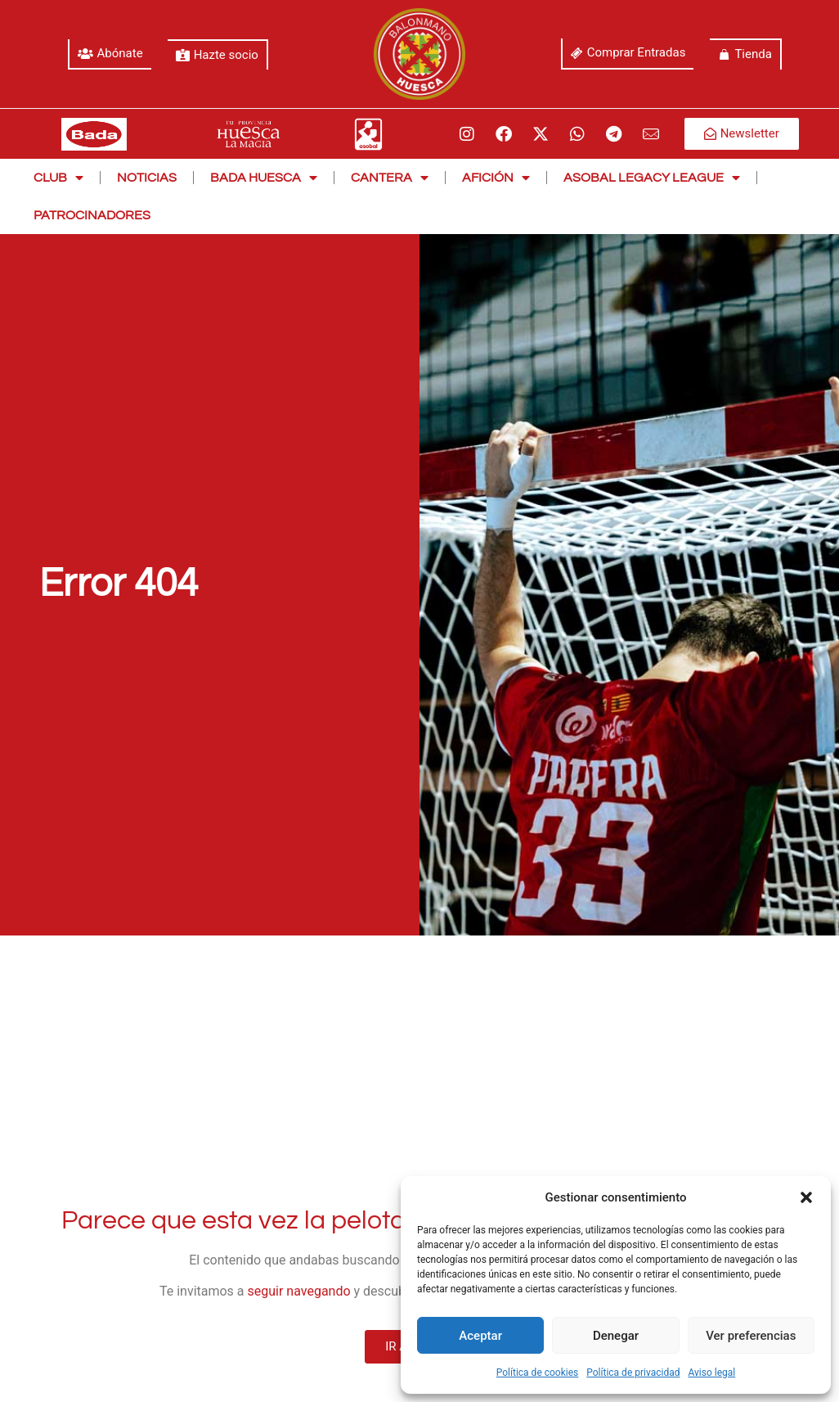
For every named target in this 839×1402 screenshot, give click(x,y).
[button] (806, 1197)
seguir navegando (299, 1291)
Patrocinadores (92, 215)
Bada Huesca (263, 177)
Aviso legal (711, 1372)
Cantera (389, 177)
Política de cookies (537, 1372)
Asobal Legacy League (651, 177)
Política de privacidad (633, 1372)
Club (58, 177)
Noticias (147, 177)
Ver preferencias (751, 1335)
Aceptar (480, 1335)
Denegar (616, 1335)
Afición (496, 177)
